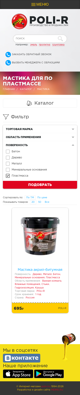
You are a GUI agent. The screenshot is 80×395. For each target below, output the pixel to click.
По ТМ (30, 198)
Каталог (26, 89)
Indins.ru (57, 390)
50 (39, 202)
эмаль (33, 45)
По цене (42, 198)
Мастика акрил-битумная (40, 269)
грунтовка (58, 45)
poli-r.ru (45, 386)
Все (47, 202)
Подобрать (40, 185)
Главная (9, 89)
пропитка (44, 45)
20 (33, 202)
